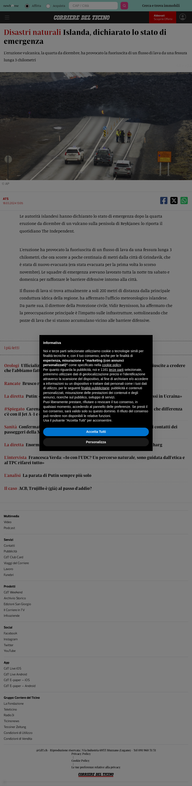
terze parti (116, 370)
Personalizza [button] (96, 442)
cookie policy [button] (111, 365)
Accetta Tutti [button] (96, 432)
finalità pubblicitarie (95, 388)
